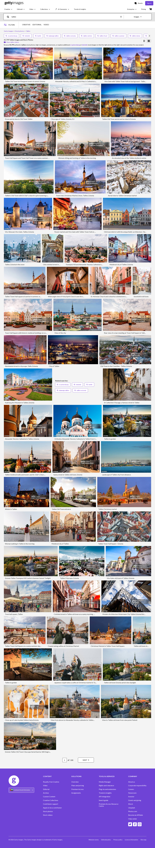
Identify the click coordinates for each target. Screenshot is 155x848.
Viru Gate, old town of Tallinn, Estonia (120, 578)
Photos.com (132, 811)
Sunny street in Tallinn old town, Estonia (67, 475)
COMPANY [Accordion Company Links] (132, 776)
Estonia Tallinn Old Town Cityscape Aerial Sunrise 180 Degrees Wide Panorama (34, 752)
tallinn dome (135, 36)
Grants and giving (134, 800)
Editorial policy (106, 840)
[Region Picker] (21, 790)
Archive (46, 793)
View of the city (60, 333)
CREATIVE (26, 25)
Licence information (131, 840)
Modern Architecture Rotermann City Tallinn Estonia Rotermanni (126, 614)
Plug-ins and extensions (107, 789)
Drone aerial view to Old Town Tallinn (18, 119)
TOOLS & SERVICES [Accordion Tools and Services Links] (107, 776)
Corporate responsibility (137, 785)
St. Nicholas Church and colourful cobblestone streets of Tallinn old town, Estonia (120, 296)
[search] (9, 17)
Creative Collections (50, 800)
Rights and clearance (106, 785)
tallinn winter (86, 36)
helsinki (26, 36)
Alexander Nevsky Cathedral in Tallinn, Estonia (22, 439)
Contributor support (50, 804)
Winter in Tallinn (11, 509)
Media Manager (105, 782)
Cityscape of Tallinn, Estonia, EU (62, 119)
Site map (143, 840)
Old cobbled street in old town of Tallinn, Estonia (61, 264)
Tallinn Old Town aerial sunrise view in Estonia (119, 119)
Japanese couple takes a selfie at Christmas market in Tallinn (76, 683)
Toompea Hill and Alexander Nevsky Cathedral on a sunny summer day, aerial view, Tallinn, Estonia (101, 264)
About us (131, 782)
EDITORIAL (37, 25)
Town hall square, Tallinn (14, 614)
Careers (131, 789)
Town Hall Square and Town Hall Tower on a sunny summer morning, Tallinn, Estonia (35, 158)
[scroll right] (149, 36)
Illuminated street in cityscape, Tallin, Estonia (21, 366)
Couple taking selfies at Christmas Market (63, 646)
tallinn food (102, 36)
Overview (75, 782)
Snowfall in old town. (141, 296)
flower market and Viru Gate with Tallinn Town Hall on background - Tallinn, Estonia (85, 232)
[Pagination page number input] (64, 760)
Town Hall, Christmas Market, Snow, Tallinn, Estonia (75, 195)
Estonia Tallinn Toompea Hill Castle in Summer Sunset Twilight (28, 578)
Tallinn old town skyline (142, 646)
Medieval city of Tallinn (60, 544)
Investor (131, 797)
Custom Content (49, 797)
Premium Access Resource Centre (108, 805)
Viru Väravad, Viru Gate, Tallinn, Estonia (19, 232)
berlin (38, 36)
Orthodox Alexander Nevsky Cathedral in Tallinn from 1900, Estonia (79, 439)
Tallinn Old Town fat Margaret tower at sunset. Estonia (25, 81)
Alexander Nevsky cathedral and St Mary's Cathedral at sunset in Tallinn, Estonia (84, 81)
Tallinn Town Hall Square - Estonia (110, 544)
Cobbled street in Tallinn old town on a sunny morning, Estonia (76, 614)
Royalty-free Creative (51, 782)
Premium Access (77, 789)
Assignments (76, 793)
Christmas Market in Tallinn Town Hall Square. (108, 646)
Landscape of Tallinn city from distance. (116, 475)
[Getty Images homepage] (14, 3)
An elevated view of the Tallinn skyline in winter (129, 158)
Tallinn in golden (110, 439)
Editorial (46, 789)
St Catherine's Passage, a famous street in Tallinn (121, 403)
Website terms (93, 840)
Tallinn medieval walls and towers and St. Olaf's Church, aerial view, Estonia (32, 475)
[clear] (122, 17)
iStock (130, 804)
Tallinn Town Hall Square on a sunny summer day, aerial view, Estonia (30, 646)
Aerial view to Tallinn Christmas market (122, 195)
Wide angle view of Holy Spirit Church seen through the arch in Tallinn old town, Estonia (80, 296)
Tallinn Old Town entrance (61, 509)
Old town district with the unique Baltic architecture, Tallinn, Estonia (129, 232)
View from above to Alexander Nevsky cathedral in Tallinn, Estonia (75, 720)
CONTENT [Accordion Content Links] (47, 776)
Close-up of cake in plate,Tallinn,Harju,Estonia (22, 720)
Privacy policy (117, 840)
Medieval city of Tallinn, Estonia (121, 264)
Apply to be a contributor (52, 808)
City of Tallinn (54, 366)
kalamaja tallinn (52, 36)
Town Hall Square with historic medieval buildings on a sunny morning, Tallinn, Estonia (36, 333)
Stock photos (48, 811)
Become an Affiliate (135, 815)
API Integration (104, 797)
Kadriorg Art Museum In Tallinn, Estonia (19, 403)
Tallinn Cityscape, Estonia (69, 578)
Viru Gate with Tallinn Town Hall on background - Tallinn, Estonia (128, 81)
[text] (65, 16)
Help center (132, 819)
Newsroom (132, 793)
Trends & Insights (105, 793)
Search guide (103, 800)
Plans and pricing (77, 785)
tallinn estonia (70, 36)
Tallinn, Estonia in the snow (14, 264)
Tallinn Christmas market (107, 509)
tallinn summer (118, 36)
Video (45, 785)
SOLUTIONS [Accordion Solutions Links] (76, 776)
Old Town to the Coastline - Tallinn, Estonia (116, 366)
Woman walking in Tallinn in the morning (19, 544)
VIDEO (46, 25)
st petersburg (11, 36)
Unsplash (131, 808)
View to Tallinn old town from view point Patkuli (119, 720)
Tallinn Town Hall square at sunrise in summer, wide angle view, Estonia (30, 296)
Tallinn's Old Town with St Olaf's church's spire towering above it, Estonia (32, 195)
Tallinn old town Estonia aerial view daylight (120, 683)
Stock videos (48, 815)
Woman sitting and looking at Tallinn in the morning (77, 158)
